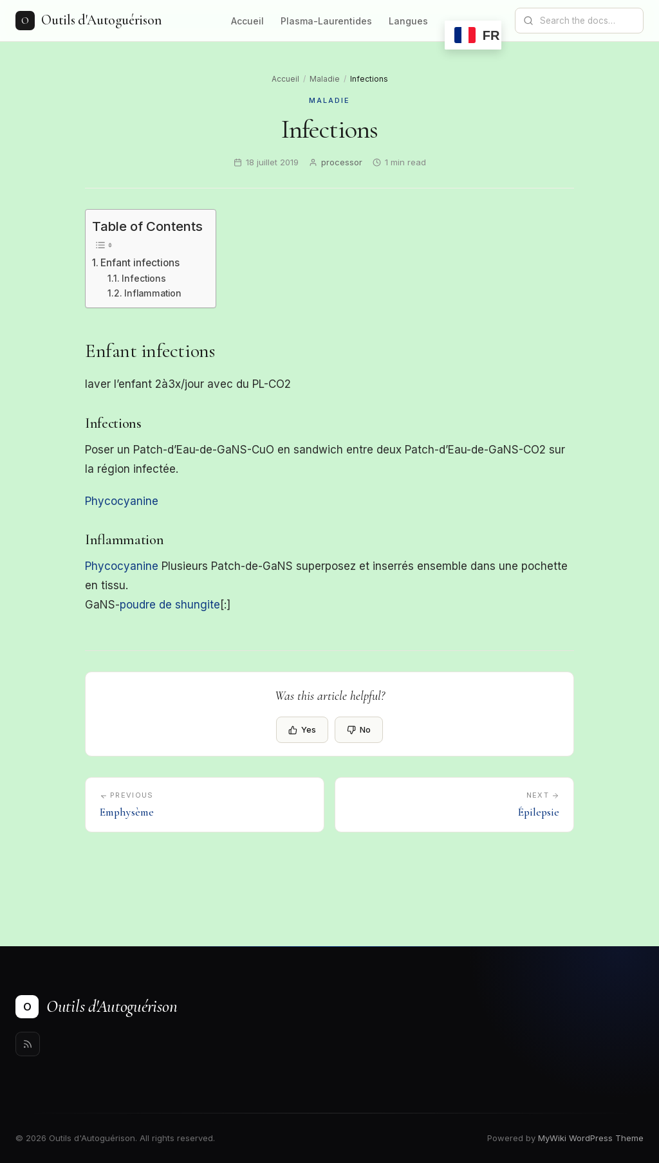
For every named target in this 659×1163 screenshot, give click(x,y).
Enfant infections (140, 263)
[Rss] (27, 1044)
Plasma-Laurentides (326, 20)
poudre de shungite (170, 604)
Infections (144, 278)
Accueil (247, 20)
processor (341, 162)
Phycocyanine (121, 501)
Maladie (325, 79)
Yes (302, 729)
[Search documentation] (587, 20)
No (359, 729)
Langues (408, 20)
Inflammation (152, 293)
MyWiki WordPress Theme (591, 1138)
